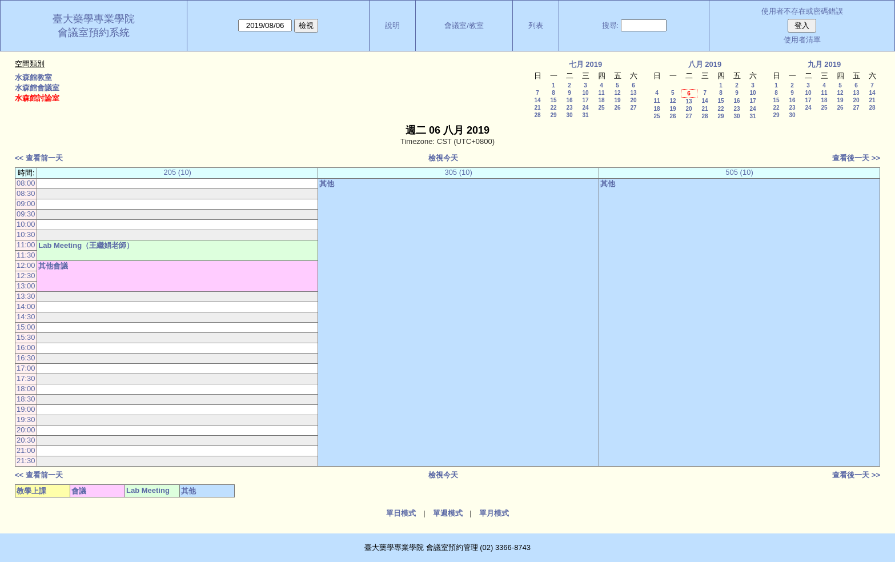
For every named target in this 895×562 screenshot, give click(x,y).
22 (553, 108)
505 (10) (739, 172)
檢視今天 (443, 158)
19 (617, 100)
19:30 (26, 419)
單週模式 (448, 513)
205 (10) (177, 172)
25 (601, 108)
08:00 (26, 183)
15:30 (26, 337)
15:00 (26, 327)
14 (537, 100)
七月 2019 (586, 64)
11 (601, 93)
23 (569, 108)
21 (537, 108)
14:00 (26, 306)
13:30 (26, 296)
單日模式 (401, 513)
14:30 (26, 316)
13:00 (26, 286)
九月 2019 (824, 64)
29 (553, 115)
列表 (535, 25)
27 (633, 108)
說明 (392, 25)
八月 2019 (705, 64)
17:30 (26, 378)
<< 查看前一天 (39, 158)
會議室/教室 (464, 25)
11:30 (26, 255)
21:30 (26, 460)
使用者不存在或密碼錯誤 (802, 11)
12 (617, 93)
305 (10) (458, 172)
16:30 (26, 358)
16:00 (26, 347)
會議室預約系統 (94, 32)
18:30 (26, 399)
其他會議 (53, 266)
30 (569, 115)
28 (537, 115)
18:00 (26, 388)
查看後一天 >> (856, 158)
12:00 (26, 265)
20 (633, 100)
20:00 (26, 429)
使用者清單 (802, 39)
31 (585, 115)
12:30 (26, 275)
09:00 (26, 203)
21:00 (26, 450)
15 (553, 100)
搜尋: (610, 25)
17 (585, 100)
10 (585, 93)
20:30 (26, 440)
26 (617, 108)
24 (585, 108)
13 (633, 93)
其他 (326, 183)
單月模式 (494, 513)
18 (601, 100)
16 (569, 100)
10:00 (26, 224)
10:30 (26, 234)
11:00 (26, 244)
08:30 (26, 193)
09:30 (26, 214)
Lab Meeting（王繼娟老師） (86, 245)
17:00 (26, 368)
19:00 (26, 409)
